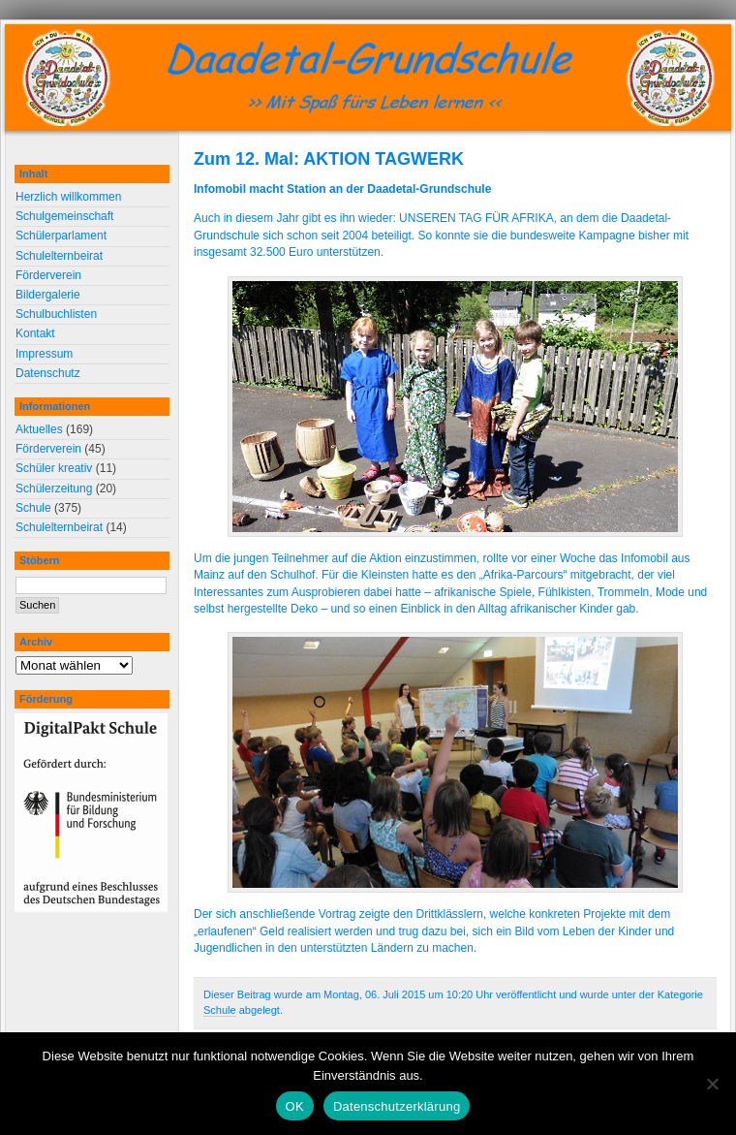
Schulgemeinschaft (64, 216)
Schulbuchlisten (56, 314)
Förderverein (48, 275)
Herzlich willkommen (68, 197)
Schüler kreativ (53, 468)
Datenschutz (47, 373)
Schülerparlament (61, 235)
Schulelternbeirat (59, 256)
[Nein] (711, 1083)
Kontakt (35, 333)
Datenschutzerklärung (396, 1106)
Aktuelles (39, 429)
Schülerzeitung (53, 488)
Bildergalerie (47, 294)
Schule (219, 1010)
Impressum (44, 354)
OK (295, 1106)
